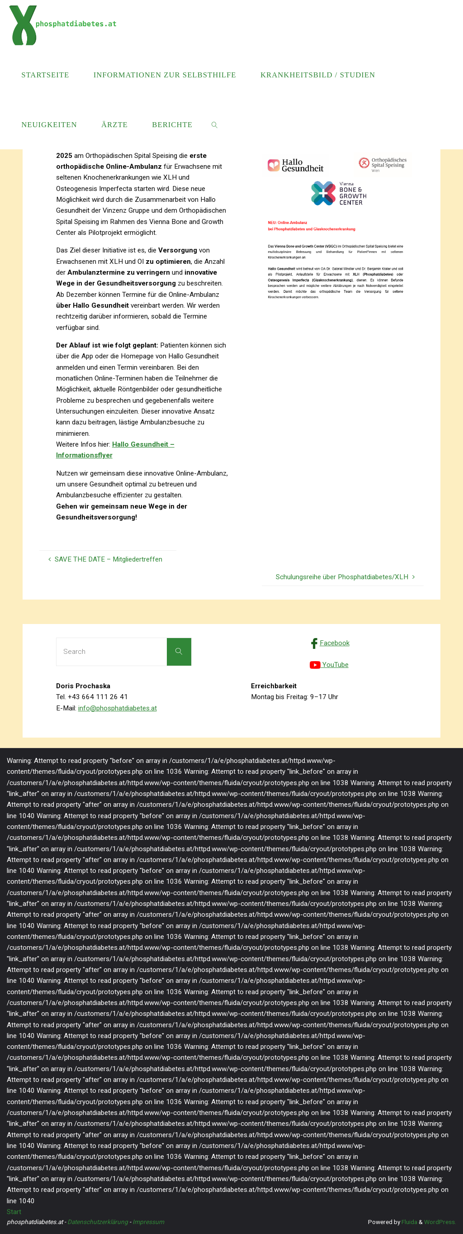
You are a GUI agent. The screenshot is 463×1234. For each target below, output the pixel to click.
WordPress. (440, 1221)
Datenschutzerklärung (97, 1221)
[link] (215, 124)
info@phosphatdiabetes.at (117, 708)
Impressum (148, 1221)
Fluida (408, 1221)
